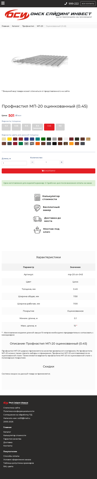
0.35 (16, 126)
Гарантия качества (12, 439)
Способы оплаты (11, 456)
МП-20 (40, 26)
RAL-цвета (8, 466)
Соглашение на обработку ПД (17, 415)
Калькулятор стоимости (51, 198)
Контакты (7, 446)
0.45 (49, 126)
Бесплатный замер (51, 208)
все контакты (88, 3)
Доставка (7, 442)
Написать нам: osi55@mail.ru (16, 418)
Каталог (15, 26)
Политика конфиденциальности (18, 411)
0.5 (60, 126)
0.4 (26, 126)
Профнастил (28, 26)
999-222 (74, 3)
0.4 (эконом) (37, 127)
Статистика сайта (11, 408)
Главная (5, 26)
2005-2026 (8, 422)
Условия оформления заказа (17, 460)
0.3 (6, 126)
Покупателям (10, 451)
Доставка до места (52, 219)
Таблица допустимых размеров (18, 463)
